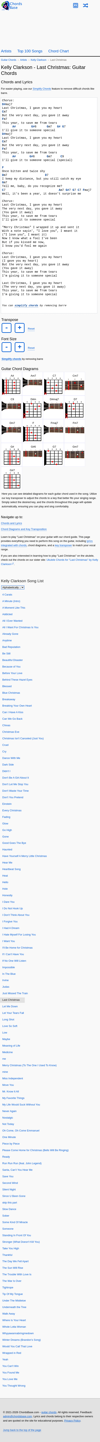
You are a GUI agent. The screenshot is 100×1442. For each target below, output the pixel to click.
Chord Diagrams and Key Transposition (24, 528)
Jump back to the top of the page (22, 1430)
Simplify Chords (42, 88)
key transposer (63, 545)
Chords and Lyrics (11, 523)
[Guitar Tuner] (75, 5)
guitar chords (48, 1412)
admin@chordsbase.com (17, 1416)
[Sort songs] (12, 587)
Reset (31, 328)
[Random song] (85, 5)
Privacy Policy (72, 1420)
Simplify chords (11, 358)
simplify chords (26, 305)
